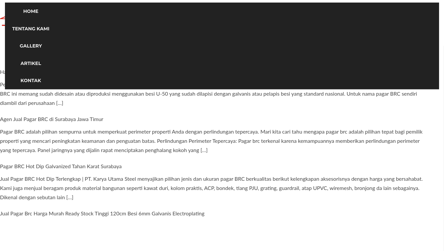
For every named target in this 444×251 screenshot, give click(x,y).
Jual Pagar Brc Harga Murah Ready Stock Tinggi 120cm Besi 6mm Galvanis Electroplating (102, 213)
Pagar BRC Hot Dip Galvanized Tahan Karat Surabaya (61, 166)
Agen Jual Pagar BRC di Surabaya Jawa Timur (51, 119)
